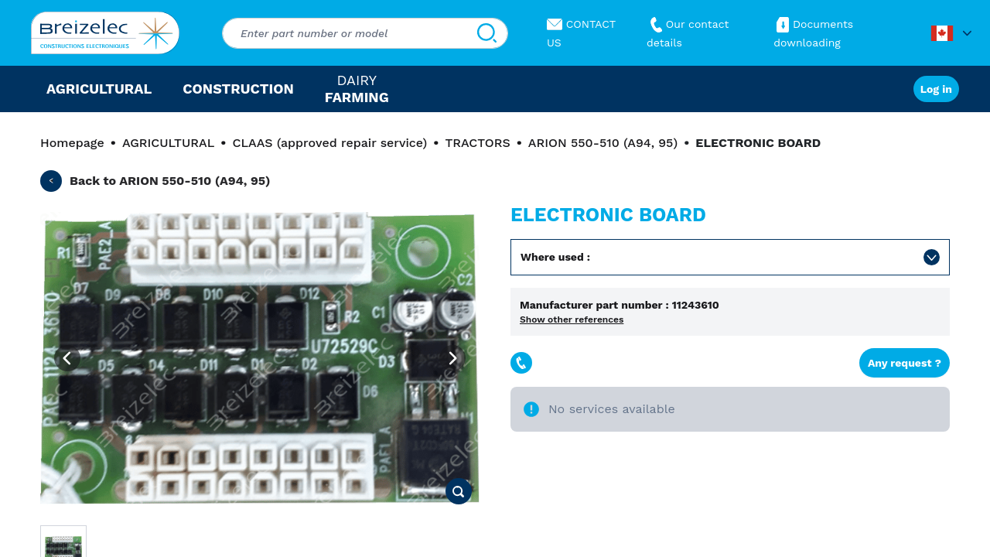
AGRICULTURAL (168, 142)
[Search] (487, 33)
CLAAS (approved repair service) (329, 142)
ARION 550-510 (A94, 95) (603, 142)
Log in (936, 89)
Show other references (571, 319)
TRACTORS (477, 142)
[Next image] (452, 358)
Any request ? (904, 363)
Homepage (72, 142)
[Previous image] (67, 358)
